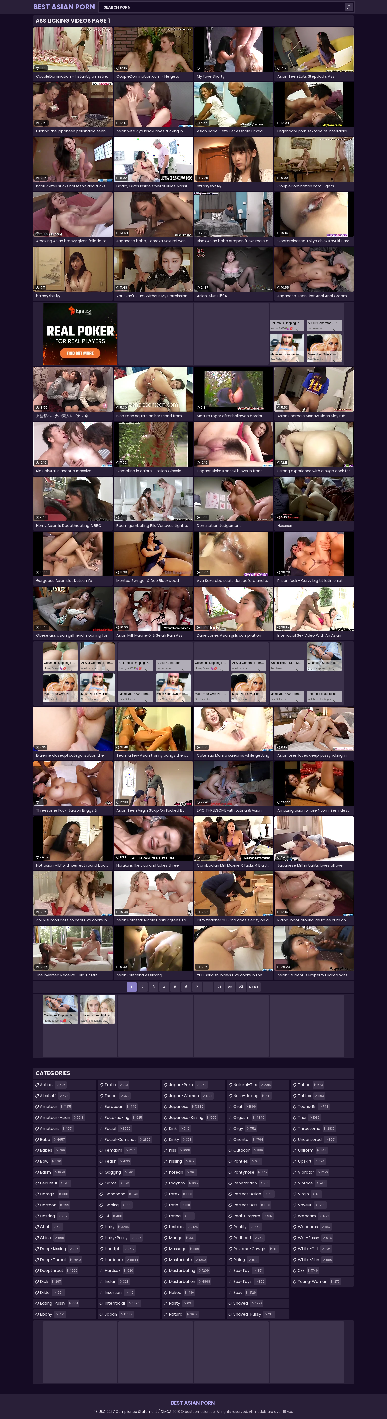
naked (182, 1292)
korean (183, 1172)
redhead (249, 1238)
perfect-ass (252, 1205)
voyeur (312, 1205)
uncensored (317, 1139)
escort (118, 1096)
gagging (120, 1172)
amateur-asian (62, 1117)
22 (230, 987)
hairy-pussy (124, 1238)
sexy (245, 1292)
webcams (315, 1227)
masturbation (190, 1281)
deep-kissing (60, 1249)
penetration (251, 1183)
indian (117, 1281)
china (52, 1238)
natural (184, 1314)
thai (309, 1117)
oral (245, 1106)
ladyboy (184, 1183)
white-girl (315, 1249)
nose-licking (252, 1096)
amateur (56, 1106)
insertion (120, 1292)
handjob (120, 1249)
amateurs (57, 1128)
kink (180, 1128)
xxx (308, 1270)
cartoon (55, 1205)
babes (53, 1150)
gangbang (122, 1194)
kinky (181, 1139)
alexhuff (55, 1096)
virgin (310, 1194)
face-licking (124, 1117)
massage (184, 1249)
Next (254, 987)
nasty (181, 1303)
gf (114, 1216)
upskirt (312, 1161)
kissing (182, 1161)
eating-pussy (59, 1303)
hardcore (122, 1259)
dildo (52, 1292)
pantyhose (250, 1172)
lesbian (184, 1227)
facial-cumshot (128, 1139)
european (121, 1106)
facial (118, 1128)
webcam (314, 1216)
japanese (187, 1106)
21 (219, 987)
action (53, 1085)
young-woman (319, 1281)
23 (241, 987)
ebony (53, 1314)
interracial (123, 1303)
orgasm (249, 1117)
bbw (51, 1161)
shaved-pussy (254, 1314)
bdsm (53, 1172)
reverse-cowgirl (256, 1249)
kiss (180, 1150)
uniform (313, 1150)
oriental (248, 1139)
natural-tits (252, 1085)
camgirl (54, 1194)
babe (53, 1139)
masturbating (189, 1270)
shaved (248, 1303)
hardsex (119, 1270)
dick (51, 1281)
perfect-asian (254, 1194)
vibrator (313, 1172)
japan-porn (188, 1085)
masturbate (188, 1259)
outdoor (248, 1150)
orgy (245, 1128)
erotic (117, 1085)
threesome (317, 1128)
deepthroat (59, 1270)
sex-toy (248, 1270)
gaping (119, 1205)
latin (180, 1205)
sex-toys (249, 1281)
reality (247, 1227)
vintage (312, 1183)
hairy (117, 1227)
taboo (311, 1085)
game (117, 1183)
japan (119, 1314)
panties (247, 1161)
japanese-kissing (193, 1117)
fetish (118, 1161)
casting (54, 1216)
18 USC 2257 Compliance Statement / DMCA (132, 1411)
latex (181, 1194)
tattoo (311, 1096)
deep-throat (61, 1259)
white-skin (315, 1259)
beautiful (55, 1183)
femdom (121, 1150)
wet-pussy (315, 1238)
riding (246, 1259)
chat (51, 1227)
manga (182, 1238)
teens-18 (314, 1106)
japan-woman (191, 1096)
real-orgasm (253, 1216)
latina (182, 1216)
